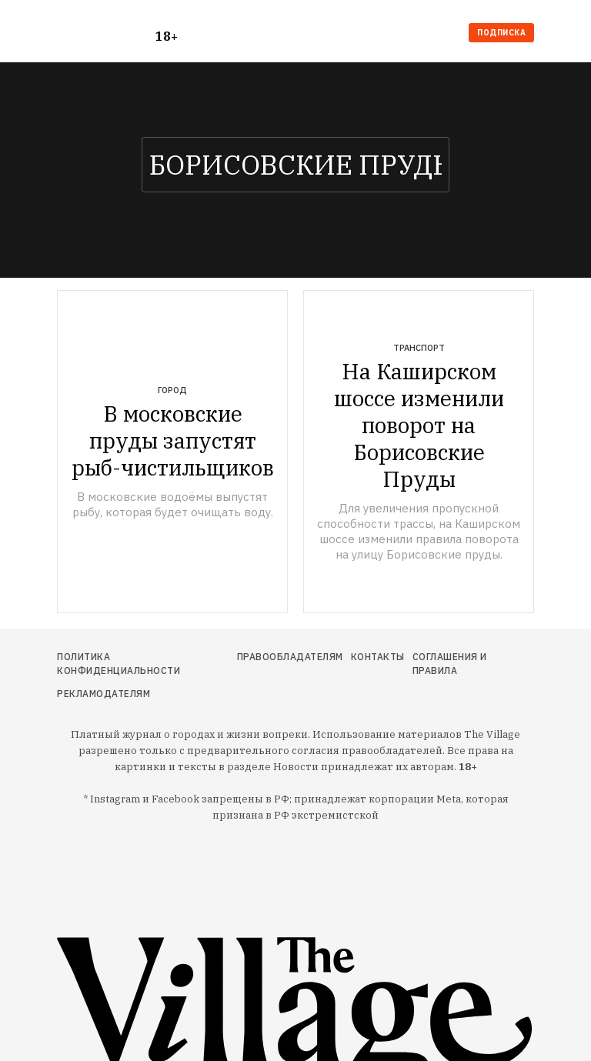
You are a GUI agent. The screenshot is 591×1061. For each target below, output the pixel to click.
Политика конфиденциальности (118, 663)
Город (172, 390)
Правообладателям (290, 656)
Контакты (378, 656)
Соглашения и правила (449, 663)
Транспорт (419, 347)
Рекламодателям (103, 693)
